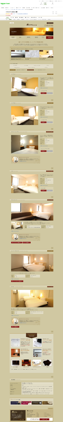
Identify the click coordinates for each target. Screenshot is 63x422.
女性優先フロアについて (23, 238)
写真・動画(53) (21, 17)
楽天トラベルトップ (8, 9)
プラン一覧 (12, 17)
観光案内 (22, 19)
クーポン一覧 (40, 17)
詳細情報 (49, 19)
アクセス (27, 19)
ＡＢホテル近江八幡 (11, 12)
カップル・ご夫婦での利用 (42, 19)
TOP (6, 19)
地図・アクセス (27, 17)
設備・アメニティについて (44, 145)
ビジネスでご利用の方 (33, 19)
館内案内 (18, 19)
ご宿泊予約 (49, 37)
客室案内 (13, 37)
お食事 (14, 19)
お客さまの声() (34, 17)
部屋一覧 (16, 17)
